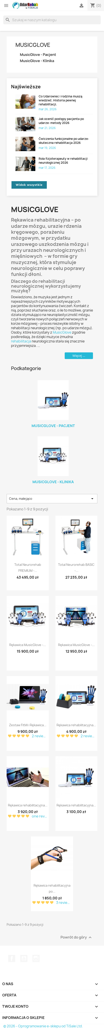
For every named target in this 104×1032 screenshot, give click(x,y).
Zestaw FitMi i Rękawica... (27, 725)
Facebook (11, 958)
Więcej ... (78, 356)
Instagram (36, 958)
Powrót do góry (77, 937)
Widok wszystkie (29, 184)
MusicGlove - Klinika (37, 61)
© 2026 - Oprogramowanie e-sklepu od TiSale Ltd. (43, 1026)
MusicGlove (32, 45)
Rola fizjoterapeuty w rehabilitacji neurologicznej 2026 (63, 161)
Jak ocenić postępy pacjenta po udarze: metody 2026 (61, 121)
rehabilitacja (21, 341)
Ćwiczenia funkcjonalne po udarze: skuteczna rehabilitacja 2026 (64, 141)
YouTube (23, 958)
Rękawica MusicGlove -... (27, 645)
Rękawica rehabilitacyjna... (76, 725)
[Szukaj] (52, 19)
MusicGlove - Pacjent (38, 54)
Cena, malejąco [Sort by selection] (52, 498)
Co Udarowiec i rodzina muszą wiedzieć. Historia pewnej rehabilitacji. (60, 100)
